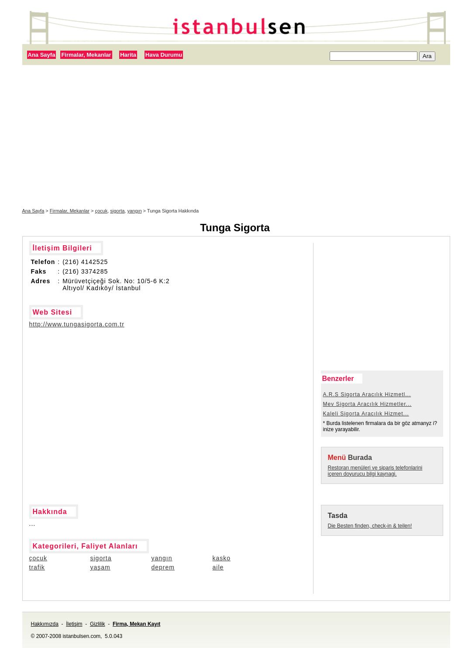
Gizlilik (97, 624)
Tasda (338, 515)
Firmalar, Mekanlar (86, 54)
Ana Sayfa (41, 54)
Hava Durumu (164, 54)
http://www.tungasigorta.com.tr (76, 324)
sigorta (117, 210)
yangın (134, 210)
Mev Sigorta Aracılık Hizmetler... (367, 404)
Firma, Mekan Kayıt (136, 624)
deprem (163, 567)
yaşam (100, 567)
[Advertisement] (236, 136)
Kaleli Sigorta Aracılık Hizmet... (366, 414)
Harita (128, 54)
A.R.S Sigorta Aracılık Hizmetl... (367, 394)
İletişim (74, 624)
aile (218, 567)
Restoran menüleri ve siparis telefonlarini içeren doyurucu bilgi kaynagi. (375, 471)
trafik (37, 567)
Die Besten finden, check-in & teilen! (370, 526)
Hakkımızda (45, 624)
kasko (222, 558)
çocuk (101, 210)
